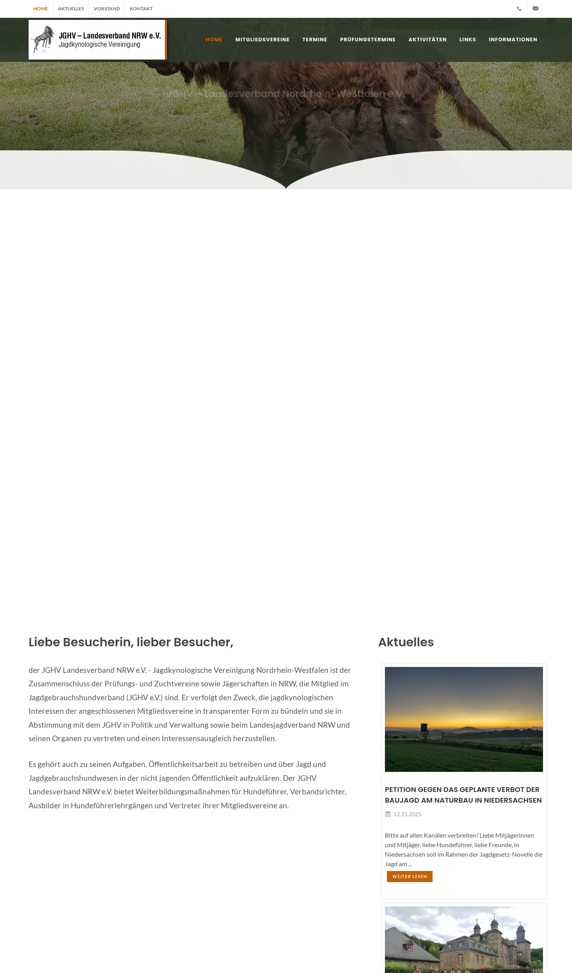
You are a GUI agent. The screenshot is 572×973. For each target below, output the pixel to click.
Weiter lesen (409, 876)
